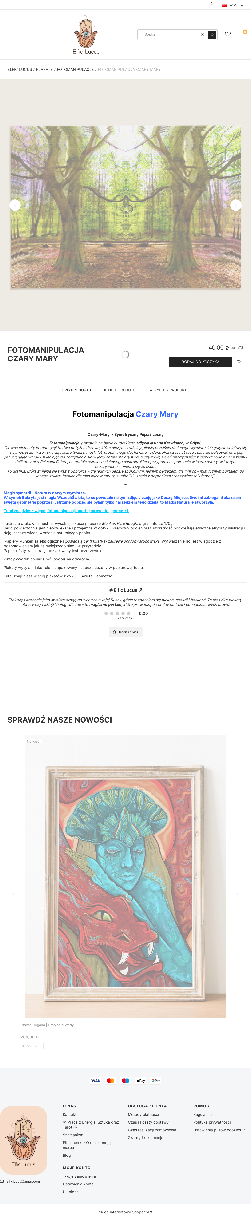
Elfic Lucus (20, 69)
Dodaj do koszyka (200, 361)
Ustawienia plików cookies (217, 1130)
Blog (67, 1155)
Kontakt (69, 1114)
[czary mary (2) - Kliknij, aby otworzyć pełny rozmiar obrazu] (125, 204)
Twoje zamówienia (79, 1176)
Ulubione (71, 1191)
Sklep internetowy (124, 1212)
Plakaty (44, 69)
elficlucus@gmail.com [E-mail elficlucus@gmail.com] (23, 1181)
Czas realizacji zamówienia (152, 1130)
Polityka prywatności (212, 1122)
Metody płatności (143, 1114)
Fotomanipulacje (75, 69)
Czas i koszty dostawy (148, 1122)
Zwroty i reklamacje (145, 1137)
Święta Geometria (96, 576)
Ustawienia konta (78, 1184)
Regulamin (202, 1114)
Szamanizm (73, 1135)
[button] (10, 34)
